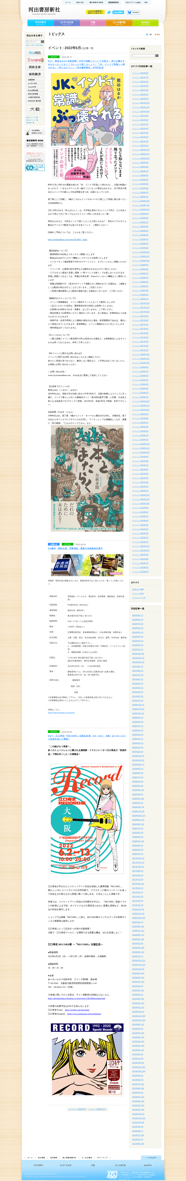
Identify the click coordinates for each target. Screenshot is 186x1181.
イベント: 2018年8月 (140, 269)
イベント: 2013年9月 (140, 508)
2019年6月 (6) (137, 782)
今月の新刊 (40, 22)
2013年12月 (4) (138, 1063)
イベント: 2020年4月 (140, 184)
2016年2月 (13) (138, 952)
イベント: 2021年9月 (140, 116)
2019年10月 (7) (138, 764)
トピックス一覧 (149, 34)
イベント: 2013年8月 (140, 512)
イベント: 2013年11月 (141, 499)
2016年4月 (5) (137, 943)
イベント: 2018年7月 (140, 273)
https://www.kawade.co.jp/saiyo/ (61, 713)
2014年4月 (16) (138, 1046)
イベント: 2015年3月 (140, 431)
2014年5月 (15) (138, 1041)
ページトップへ (137, 1158)
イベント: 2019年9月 (140, 214)
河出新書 (35, 74)
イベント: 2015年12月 (141, 401)
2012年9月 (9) (137, 1127)
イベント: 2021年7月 (140, 124)
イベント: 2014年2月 (140, 487)
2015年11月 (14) (138, 965)
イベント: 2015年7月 (140, 423)
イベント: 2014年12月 (141, 444)
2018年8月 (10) (138, 824)
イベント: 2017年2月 (140, 346)
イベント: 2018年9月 (140, 265)
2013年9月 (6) (137, 1076)
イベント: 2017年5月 (140, 333)
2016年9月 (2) (137, 922)
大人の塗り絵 (119, 22)
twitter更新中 (116, 12)
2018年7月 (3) (137, 828)
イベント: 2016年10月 (141, 363)
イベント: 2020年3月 (140, 188)
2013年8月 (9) (137, 1080)
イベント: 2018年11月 (141, 256)
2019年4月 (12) (138, 790)
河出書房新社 (44, 11)
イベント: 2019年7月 (140, 222)
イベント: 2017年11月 (141, 308)
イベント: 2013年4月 (140, 529)
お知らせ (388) (138, 589)
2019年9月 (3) (137, 769)
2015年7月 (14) (138, 982)
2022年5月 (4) (137, 632)
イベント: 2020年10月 (141, 158)
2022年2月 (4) (137, 645)
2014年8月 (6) (137, 1029)
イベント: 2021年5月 (140, 129)
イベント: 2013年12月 (141, 495)
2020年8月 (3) (137, 722)
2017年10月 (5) (138, 867)
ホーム (67, 2)
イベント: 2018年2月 (140, 295)
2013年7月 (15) (138, 1084)
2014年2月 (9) (137, 1054)
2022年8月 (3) (137, 620)
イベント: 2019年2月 (140, 244)
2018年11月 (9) (138, 811)
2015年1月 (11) (138, 1007)
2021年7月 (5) (137, 675)
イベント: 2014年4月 (140, 478)
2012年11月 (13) (138, 1118)
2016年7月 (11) (138, 931)
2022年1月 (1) (137, 649)
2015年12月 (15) (138, 961)
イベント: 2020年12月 (141, 150)
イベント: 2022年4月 (140, 90)
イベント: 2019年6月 (140, 227)
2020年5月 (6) (137, 735)
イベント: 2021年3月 (140, 137)
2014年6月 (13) (138, 1037)
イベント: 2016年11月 (141, 359)
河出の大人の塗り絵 (35, 60)
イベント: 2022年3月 (140, 94)
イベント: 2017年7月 (140, 325)
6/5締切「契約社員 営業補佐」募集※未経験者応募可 (75, 548)
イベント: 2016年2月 (140, 393)
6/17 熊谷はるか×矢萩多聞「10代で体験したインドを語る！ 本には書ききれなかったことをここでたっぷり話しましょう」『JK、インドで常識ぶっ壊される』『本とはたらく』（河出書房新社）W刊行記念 (86, 64)
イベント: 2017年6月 (140, 329)
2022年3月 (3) (137, 641)
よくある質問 (86, 1158)
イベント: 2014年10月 (141, 452)
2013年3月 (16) (138, 1101)
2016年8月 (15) (138, 926)
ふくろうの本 (35, 83)
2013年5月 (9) (137, 1093)
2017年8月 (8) (137, 875)
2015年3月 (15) (138, 999)
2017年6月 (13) (138, 884)
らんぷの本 (35, 87)
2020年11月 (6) (138, 709)
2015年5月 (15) (138, 990)
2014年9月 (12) (138, 1024)
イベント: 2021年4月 (140, 133)
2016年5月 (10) (138, 939)
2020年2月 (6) (137, 747)
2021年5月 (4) (137, 684)
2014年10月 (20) (138, 1020)
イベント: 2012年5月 (140, 572)
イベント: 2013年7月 (140, 516)
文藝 (93, 22)
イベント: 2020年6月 (140, 175)
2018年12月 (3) (138, 807)
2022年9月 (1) (137, 615)
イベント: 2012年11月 (141, 546)
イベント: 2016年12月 (141, 354)
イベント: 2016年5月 (140, 380)
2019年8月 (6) (137, 773)
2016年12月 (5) (138, 909)
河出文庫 (35, 67)
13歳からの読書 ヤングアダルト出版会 (35, 167)
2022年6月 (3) (137, 628)
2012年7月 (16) (138, 1135)
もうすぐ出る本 (67, 22)
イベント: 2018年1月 (140, 299)
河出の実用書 (35, 94)
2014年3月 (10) (138, 1050)
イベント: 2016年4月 (140, 384)
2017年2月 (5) (137, 901)
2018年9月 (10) (138, 820)
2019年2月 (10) (138, 799)
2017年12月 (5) (138, 858)
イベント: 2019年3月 (140, 239)
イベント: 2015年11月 (141, 406)
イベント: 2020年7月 (140, 171)
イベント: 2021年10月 (141, 112)
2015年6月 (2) (137, 986)
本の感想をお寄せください (35, 131)
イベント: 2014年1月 (140, 491)
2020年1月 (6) (137, 752)
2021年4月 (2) (137, 688)
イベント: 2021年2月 (140, 141)
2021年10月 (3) (138, 662)
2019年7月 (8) (137, 777)
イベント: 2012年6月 (140, 567)
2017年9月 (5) (137, 871)
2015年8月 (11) (138, 978)
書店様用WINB (96, 2)
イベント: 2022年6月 (140, 82)
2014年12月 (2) (138, 1012)
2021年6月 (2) (137, 679)
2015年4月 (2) (137, 995)
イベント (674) (138, 594)
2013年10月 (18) (138, 1071)
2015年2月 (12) (138, 1003)
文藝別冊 (35, 80)
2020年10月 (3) (138, 713)
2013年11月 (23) (138, 1067)
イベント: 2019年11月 (141, 205)
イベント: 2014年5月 (140, 474)
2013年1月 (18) (138, 1110)
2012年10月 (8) (138, 1122)
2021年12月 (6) (138, 654)
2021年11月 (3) (138, 658)
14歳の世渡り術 (35, 97)
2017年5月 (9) (137, 888)
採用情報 (53, 1158)
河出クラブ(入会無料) (133, 2)
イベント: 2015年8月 (140, 418)
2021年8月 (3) (137, 671)
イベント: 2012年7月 (140, 563)
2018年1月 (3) (137, 854)
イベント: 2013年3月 (140, 533)
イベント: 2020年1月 (140, 197)
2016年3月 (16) (138, 948)
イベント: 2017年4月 (140, 337)
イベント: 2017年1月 (140, 350)
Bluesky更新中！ (133, 12)
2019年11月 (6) (138, 760)
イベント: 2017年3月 (140, 342)
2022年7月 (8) (137, 624)
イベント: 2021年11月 (141, 107)
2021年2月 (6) (137, 696)
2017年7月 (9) (137, 880)
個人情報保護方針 (69, 1158)
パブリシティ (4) (138, 598)
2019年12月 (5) (138, 756)
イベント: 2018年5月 (140, 282)
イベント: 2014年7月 (140, 465)
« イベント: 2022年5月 (77, 1109)
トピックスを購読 (157, 34)
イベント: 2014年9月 (140, 457)
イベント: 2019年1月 (140, 248)
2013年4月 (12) (138, 1097)
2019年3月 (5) (137, 794)
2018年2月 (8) (137, 850)
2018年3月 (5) (137, 845)
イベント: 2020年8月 (140, 167)
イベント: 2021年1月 (140, 146)
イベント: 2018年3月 (140, 290)
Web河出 (80, 2)
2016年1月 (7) (137, 956)
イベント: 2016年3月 (140, 389)
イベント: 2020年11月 (141, 154)
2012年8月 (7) (137, 1131)
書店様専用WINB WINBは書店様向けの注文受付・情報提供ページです (35, 142)
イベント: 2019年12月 (141, 201)
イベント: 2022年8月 (140, 73)
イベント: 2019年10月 (141, 210)
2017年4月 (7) (137, 892)
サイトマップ (102, 1158)
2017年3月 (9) (137, 897)
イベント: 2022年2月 (140, 99)
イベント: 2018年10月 (141, 261)
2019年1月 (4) (137, 803)
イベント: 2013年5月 (140, 525)
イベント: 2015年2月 (140, 435)
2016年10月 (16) (138, 918)
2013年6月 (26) (138, 1088)
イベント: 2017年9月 (140, 316)
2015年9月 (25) (138, 973)
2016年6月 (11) (138, 935)
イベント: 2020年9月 (140, 163)
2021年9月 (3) (137, 666)
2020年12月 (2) (138, 705)
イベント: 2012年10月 (141, 550)
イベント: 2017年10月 (141, 312)
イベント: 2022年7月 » (97, 1109)
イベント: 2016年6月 (140, 376)
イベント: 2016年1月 (140, 397)
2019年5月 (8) (137, 786)
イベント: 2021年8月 (140, 120)
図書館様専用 (113, 2)
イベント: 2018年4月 (140, 286)
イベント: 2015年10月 (141, 410)
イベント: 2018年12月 (141, 252)
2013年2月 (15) (138, 1105)
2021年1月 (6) (137, 701)
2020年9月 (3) (137, 718)
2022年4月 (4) (137, 637)
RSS (146, 2)
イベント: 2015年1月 (140, 440)
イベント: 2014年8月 (140, 461)
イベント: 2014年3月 (140, 482)
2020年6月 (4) (137, 730)
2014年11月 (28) (138, 1016)
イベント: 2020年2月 (140, 192)
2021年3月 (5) (137, 692)
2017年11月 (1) (138, 863)
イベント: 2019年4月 (140, 235)
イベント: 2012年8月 (140, 559)
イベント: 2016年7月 (140, 371)
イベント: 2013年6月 (140, 521)
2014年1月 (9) (137, 1059)
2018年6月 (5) (137, 833)
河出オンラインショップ (35, 157)
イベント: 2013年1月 (140, 542)
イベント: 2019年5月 (140, 231)
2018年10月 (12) (138, 816)
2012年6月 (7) (137, 1139)
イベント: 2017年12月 (141, 303)
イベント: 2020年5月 (140, 180)
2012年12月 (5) (138, 1114)
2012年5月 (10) (138, 1144)
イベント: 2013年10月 (141, 504)
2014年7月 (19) (138, 1033)
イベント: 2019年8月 (140, 218)
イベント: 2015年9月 (140, 414)
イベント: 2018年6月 (140, 278)
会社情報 (41, 1158)
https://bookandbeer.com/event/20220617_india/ (67, 240)
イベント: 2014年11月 (141, 448)
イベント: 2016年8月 (140, 367)
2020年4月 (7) (137, 739)
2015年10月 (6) (138, 969)
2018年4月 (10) (138, 841)
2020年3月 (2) (137, 743)
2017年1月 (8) (137, 905)
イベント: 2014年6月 (140, 469)
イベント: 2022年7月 (140, 77)
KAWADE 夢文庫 (35, 101)
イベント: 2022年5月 (140, 86)
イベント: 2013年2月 (140, 538)
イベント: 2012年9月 (140, 555)
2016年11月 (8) (138, 914)
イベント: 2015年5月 (140, 427)
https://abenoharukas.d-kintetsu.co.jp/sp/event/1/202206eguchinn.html (76, 998)
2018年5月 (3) (137, 837)
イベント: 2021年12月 (141, 103)
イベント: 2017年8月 (140, 320)
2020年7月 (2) (137, 726)
